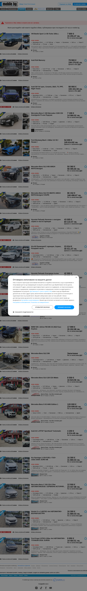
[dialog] (43, 295)
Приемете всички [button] (64, 307)
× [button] (76, 277)
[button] (23, 312)
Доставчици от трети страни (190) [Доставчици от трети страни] (41, 291)
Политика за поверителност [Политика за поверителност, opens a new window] (40, 302)
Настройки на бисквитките (21, 302)
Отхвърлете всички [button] (42, 307)
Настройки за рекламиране (30, 300)
